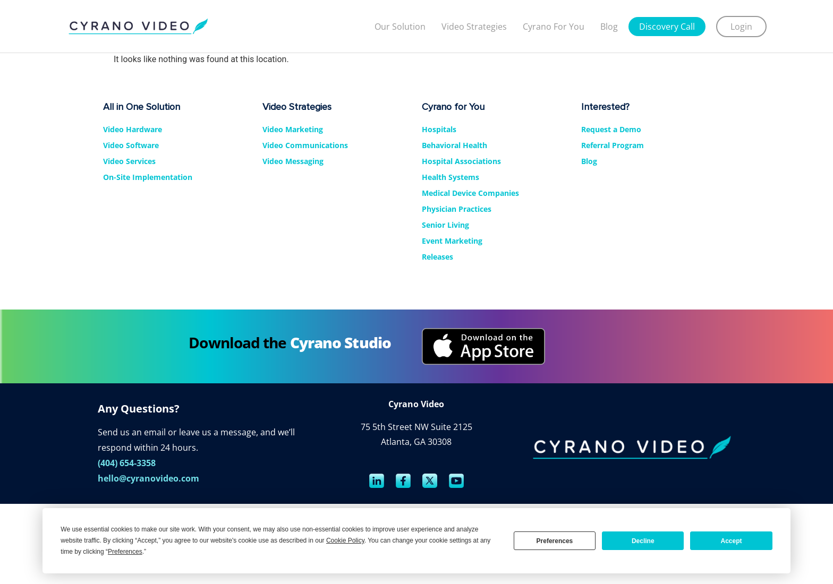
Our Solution (400, 26)
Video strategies (474, 26)
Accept (731, 541)
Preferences (555, 541)
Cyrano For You (553, 26)
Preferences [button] (125, 551)
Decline (643, 541)
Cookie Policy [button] (345, 540)
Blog (609, 26)
